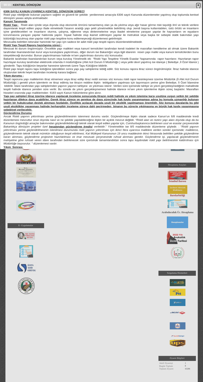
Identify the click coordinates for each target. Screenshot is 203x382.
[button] (198, 5)
